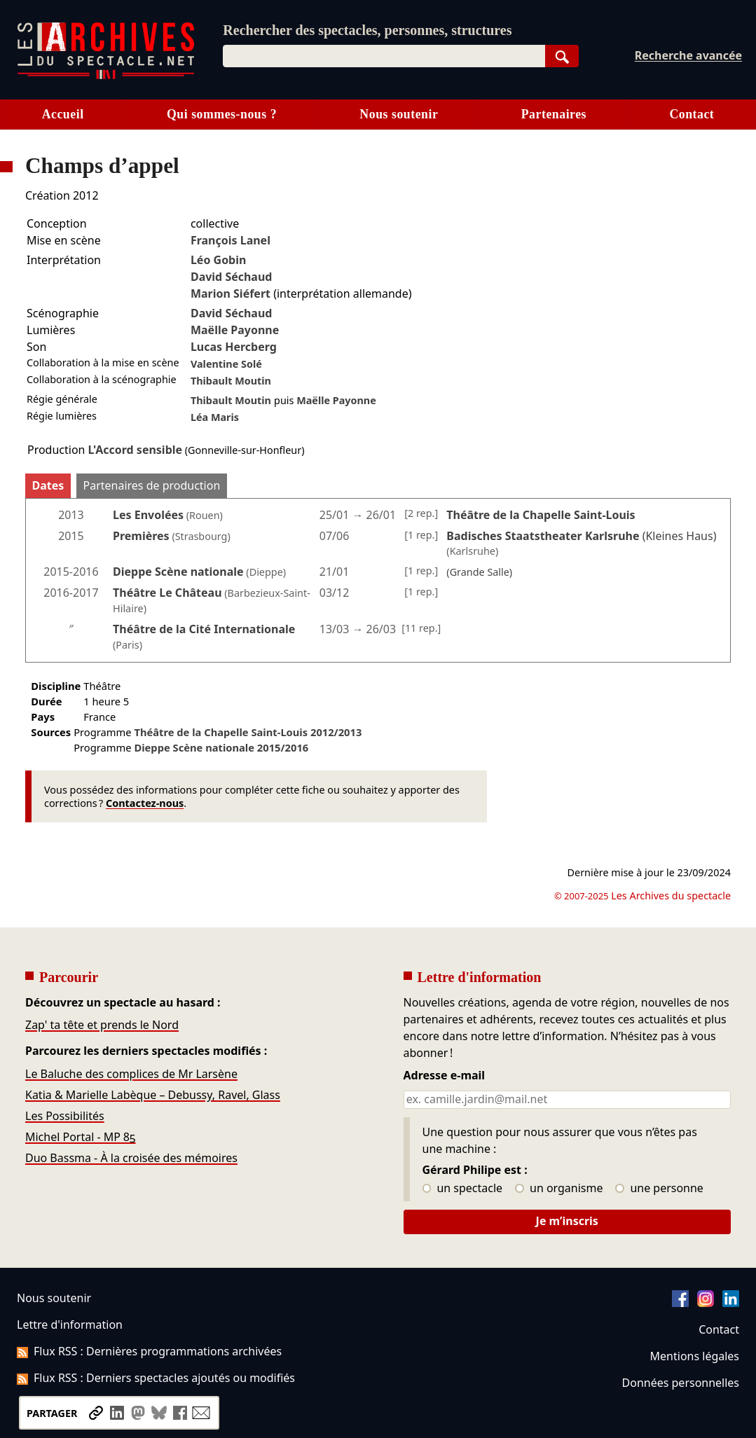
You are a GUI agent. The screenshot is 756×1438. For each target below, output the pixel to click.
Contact (691, 114)
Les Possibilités (64, 1116)
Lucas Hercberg (234, 346)
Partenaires (553, 114)
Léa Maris (215, 417)
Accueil (63, 114)
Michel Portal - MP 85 (80, 1137)
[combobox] (383, 56)
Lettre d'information (70, 1324)
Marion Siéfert (230, 293)
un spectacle (462, 1188)
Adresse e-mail (445, 1076)
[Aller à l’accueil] (106, 76)
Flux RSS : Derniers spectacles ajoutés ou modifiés (156, 1377)
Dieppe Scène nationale (178, 571)
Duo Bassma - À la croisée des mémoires (131, 1158)
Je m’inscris (567, 1221)
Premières (141, 536)
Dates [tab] (48, 485)
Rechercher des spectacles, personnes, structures (367, 30)
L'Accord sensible (135, 449)
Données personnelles (680, 1382)
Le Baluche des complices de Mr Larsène (131, 1073)
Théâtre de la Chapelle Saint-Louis (248, 732)
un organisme (559, 1188)
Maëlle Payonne (235, 330)
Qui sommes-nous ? (222, 114)
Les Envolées (148, 515)
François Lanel (230, 240)
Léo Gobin (218, 260)
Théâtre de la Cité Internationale (204, 629)
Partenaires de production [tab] (152, 485)
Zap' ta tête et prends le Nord (102, 1024)
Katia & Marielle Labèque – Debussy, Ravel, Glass (152, 1094)
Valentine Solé (226, 364)
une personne (659, 1188)
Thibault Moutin (231, 380)
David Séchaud (232, 276)
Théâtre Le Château (167, 592)
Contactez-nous (145, 803)
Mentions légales (694, 1356)
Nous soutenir (398, 114)
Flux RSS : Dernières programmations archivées (149, 1351)
